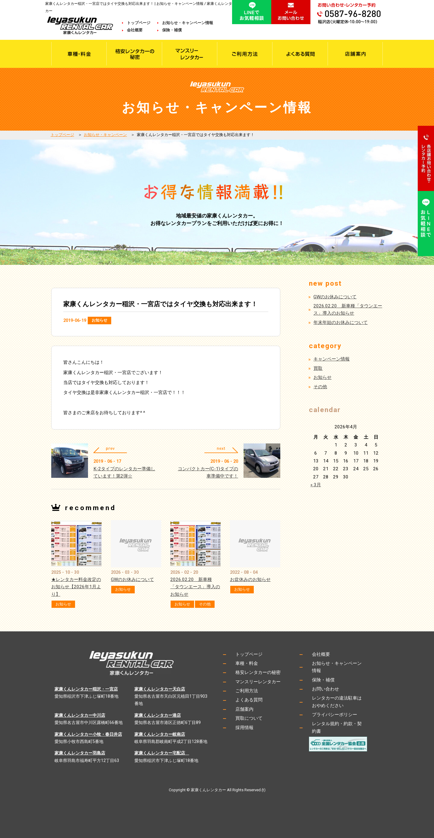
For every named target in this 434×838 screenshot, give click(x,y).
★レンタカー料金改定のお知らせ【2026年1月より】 (76, 587)
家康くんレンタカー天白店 (159, 689)
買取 (317, 368)
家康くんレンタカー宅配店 (161, 753)
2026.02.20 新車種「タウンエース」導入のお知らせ (195, 587)
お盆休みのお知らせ (250, 579)
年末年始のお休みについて (340, 322)
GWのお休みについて (132, 579)
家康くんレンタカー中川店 (80, 715)
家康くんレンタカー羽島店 (80, 753)
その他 (205, 604)
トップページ (138, 23)
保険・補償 (172, 30)
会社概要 (138, 30)
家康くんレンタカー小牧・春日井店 (88, 734)
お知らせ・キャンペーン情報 (187, 23)
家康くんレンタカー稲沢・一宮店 (86, 689)
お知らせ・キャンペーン (105, 134)
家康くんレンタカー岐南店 (159, 734)
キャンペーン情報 (331, 359)
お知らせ (99, 320)
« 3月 (315, 484)
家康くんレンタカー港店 (157, 715)
